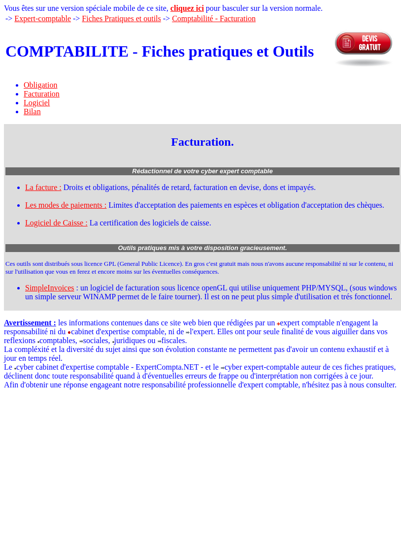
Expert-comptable (42, 18)
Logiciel (37, 102)
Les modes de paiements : (65, 205)
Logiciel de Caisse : (56, 223)
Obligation (40, 85)
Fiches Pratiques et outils (121, 18)
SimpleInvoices (49, 288)
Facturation (42, 94)
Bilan (32, 111)
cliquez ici (187, 8)
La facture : (43, 187)
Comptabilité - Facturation (214, 18)
